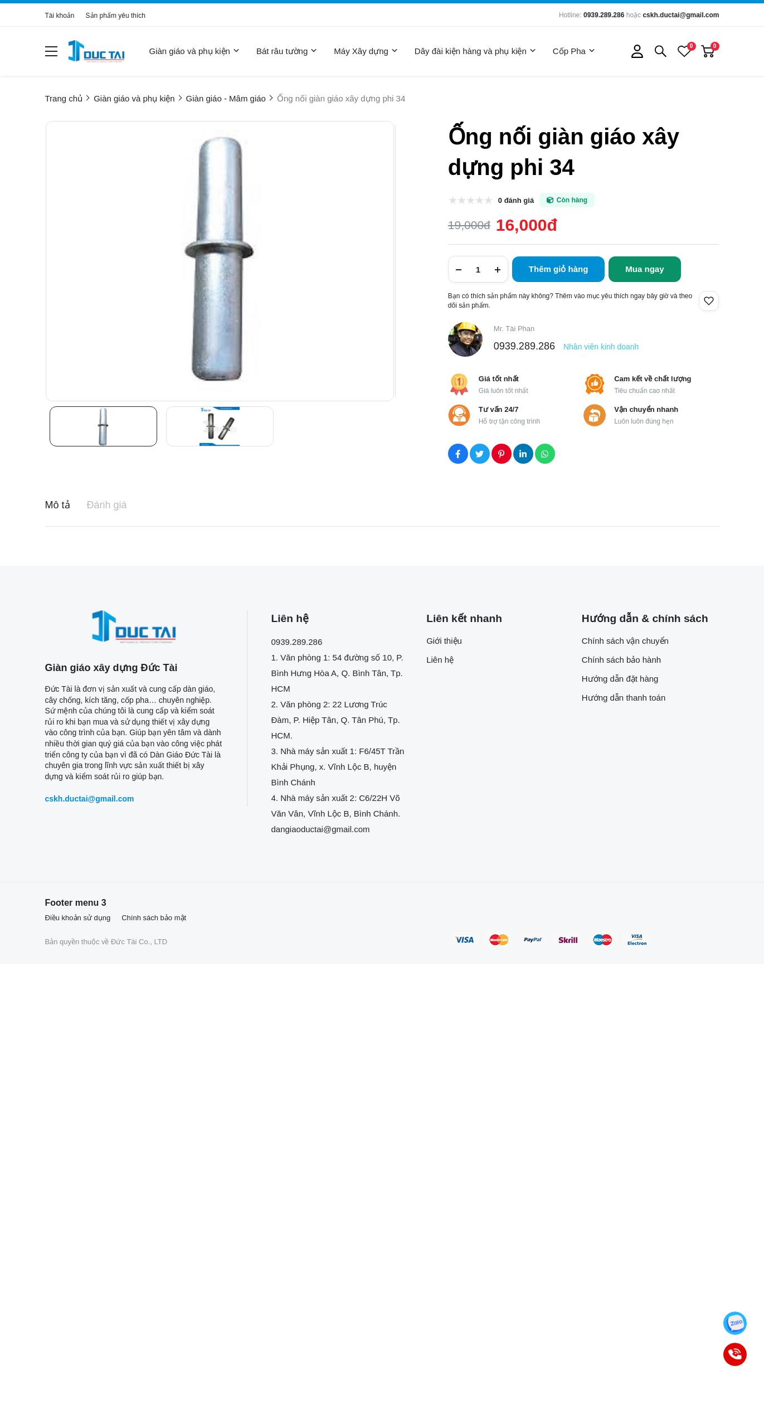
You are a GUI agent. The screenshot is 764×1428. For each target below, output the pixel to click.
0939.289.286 (603, 15)
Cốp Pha (574, 51)
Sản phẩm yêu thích (115, 16)
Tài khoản (60, 16)
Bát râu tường (286, 51)
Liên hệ (440, 659)
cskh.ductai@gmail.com (681, 15)
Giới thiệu (444, 640)
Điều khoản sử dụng (78, 918)
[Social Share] (458, 454)
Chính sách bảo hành (621, 659)
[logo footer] (134, 626)
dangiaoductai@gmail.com (320, 829)
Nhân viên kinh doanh (601, 346)
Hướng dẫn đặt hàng (620, 678)
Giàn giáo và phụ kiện (194, 51)
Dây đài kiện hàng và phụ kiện (475, 51)
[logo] (96, 51)
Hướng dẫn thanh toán (623, 697)
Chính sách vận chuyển (625, 640)
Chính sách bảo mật (153, 918)
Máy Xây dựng (366, 51)
